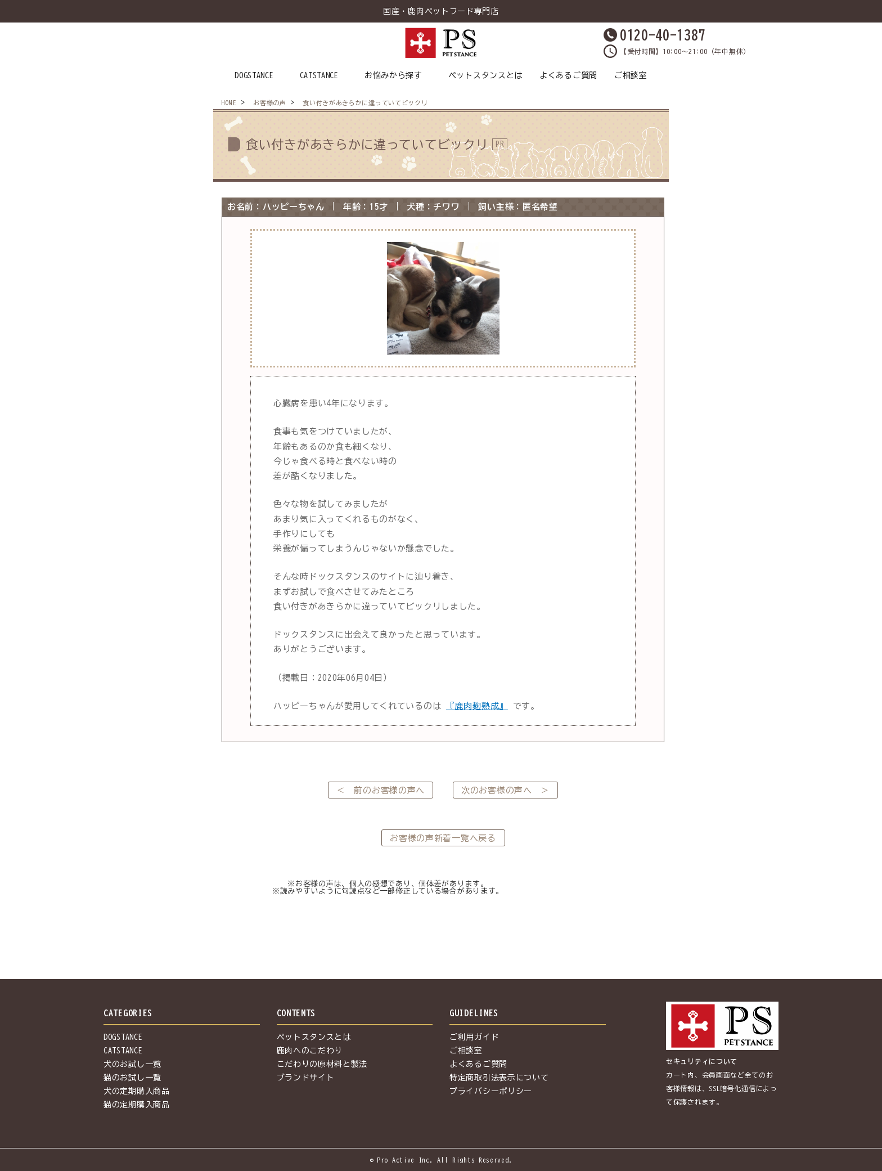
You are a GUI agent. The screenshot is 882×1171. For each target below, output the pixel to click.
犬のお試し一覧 (132, 1064)
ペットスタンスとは (485, 75)
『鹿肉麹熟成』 (477, 706)
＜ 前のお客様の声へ (380, 790)
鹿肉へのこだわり (310, 1051)
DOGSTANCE (254, 75)
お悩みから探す (393, 75)
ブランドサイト (306, 1078)
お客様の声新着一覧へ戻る (443, 838)
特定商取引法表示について (498, 1078)
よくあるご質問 (568, 75)
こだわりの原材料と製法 (322, 1064)
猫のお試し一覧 (132, 1078)
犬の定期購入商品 (137, 1091)
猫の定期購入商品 (137, 1105)
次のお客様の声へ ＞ (505, 790)
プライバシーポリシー (490, 1091)
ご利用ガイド (474, 1037)
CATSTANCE (319, 75)
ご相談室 (630, 75)
